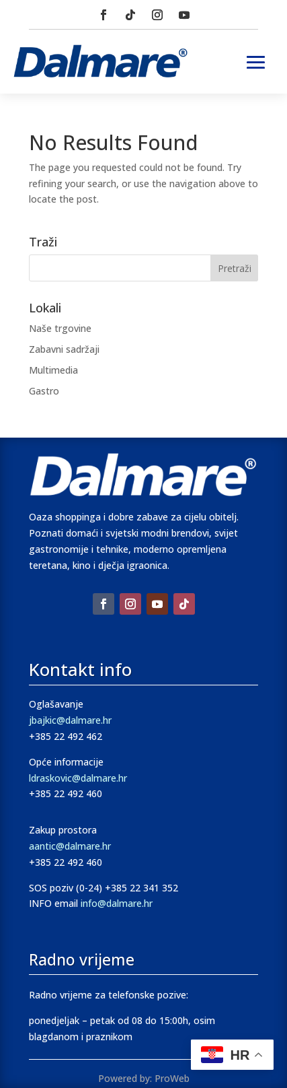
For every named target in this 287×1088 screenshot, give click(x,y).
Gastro (44, 390)
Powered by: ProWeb (144, 1078)
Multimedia (53, 370)
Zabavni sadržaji (64, 349)
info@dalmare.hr (117, 903)
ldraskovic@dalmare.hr (78, 778)
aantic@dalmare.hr (70, 846)
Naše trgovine (60, 328)
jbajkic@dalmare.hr (70, 720)
